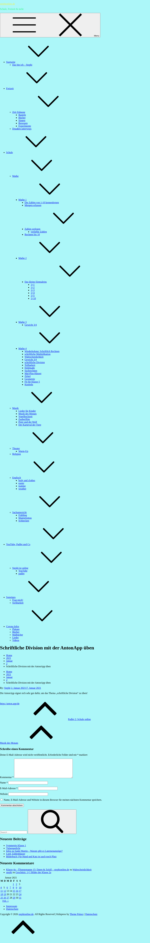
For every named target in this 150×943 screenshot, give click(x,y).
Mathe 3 (45, 322)
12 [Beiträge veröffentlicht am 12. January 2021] (5, 894)
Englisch (39, 477)
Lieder (15, 637)
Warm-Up (23, 451)
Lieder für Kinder (27, 411)
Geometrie (30, 379)
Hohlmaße (30, 368)
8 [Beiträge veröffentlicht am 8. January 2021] (13, 891)
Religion (16, 454)
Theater (39, 448)
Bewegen (23, 123)
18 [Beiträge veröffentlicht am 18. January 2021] (1, 898)
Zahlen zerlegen (56, 229)
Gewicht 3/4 (31, 325)
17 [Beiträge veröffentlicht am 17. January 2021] (20, 894)
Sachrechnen (31, 370)
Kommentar (7, 781)
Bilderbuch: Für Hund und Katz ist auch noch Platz (31, 860)
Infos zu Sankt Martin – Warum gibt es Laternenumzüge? (34, 854)
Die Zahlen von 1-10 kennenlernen (42, 202)
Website (4, 797)
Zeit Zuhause (41, 112)
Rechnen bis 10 (32, 234)
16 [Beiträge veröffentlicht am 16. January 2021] (17, 894)
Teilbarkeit (30, 365)
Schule (32, 152)
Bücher (22, 117)
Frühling (22, 515)
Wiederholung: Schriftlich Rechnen (42, 351)
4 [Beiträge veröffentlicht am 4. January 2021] (1, 891)
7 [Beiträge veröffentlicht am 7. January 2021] (10, 891)
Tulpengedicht (13, 852)
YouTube (22, 570)
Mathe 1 (45, 199)
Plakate (16, 629)
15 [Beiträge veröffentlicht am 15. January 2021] (14, 894)
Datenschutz (12, 912)
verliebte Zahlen (39, 231)
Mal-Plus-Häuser (33, 373)
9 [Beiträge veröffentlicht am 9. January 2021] (16, 891)
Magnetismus (25, 518)
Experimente (24, 126)
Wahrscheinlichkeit (34, 357)
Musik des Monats (27, 413)
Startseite (33, 62)
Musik (38, 408)
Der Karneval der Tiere (29, 424)
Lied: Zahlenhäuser (15, 857)
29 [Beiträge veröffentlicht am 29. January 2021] (14, 901)
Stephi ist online (43, 568)
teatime (22, 486)
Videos (15, 640)
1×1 (33, 284)
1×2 (33, 287)
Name (4, 786)
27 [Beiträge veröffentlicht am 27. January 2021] (8, 901)
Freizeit (33, 88)
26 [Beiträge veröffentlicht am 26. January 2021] (5, 901)
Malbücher (17, 634)
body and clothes (26, 480)
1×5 (33, 295)
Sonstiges (34, 597)
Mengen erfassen (33, 205)
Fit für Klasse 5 (32, 381)
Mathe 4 (45, 348)
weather (22, 488)
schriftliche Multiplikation (37, 354)
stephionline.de (7, 3)
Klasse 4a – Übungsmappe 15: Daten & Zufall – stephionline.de (37, 873)
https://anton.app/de (10, 703)
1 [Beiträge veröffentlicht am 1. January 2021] (13, 888)
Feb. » (5, 904)
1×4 (33, 293)
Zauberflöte (24, 419)
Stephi (7, 688)
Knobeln (29, 384)
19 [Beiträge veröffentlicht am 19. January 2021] (5, 898)
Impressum (11, 910)
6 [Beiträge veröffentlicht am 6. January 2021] (7, 891)
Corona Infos (35, 626)
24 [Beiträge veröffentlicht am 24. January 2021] (20, 898)
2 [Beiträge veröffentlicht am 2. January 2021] (16, 888)
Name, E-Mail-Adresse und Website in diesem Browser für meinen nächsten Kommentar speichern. (53, 803)
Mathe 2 (45, 258)
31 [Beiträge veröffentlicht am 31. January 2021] (20, 901)
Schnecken (23, 520)
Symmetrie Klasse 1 (16, 849)
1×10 (33, 298)
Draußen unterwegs (22, 128)
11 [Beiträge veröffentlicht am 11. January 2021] (1, 894)
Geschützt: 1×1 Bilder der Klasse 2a (33, 876)
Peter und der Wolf (27, 422)
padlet (21, 573)
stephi (9, 876)
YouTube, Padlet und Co (41, 544)
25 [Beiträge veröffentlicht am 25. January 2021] (1, 901)
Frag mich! (17, 600)
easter (21, 483)
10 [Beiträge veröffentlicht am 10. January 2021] (20, 891)
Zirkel (28, 376)
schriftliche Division (35, 362)
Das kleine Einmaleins (59, 282)
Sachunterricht (42, 512)
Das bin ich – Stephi (22, 64)
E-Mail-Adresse (9, 792)
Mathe (38, 176)
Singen (21, 120)
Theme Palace (76, 918)
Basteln (22, 115)
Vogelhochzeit (25, 416)
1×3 (33, 290)
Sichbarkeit (18, 602)
